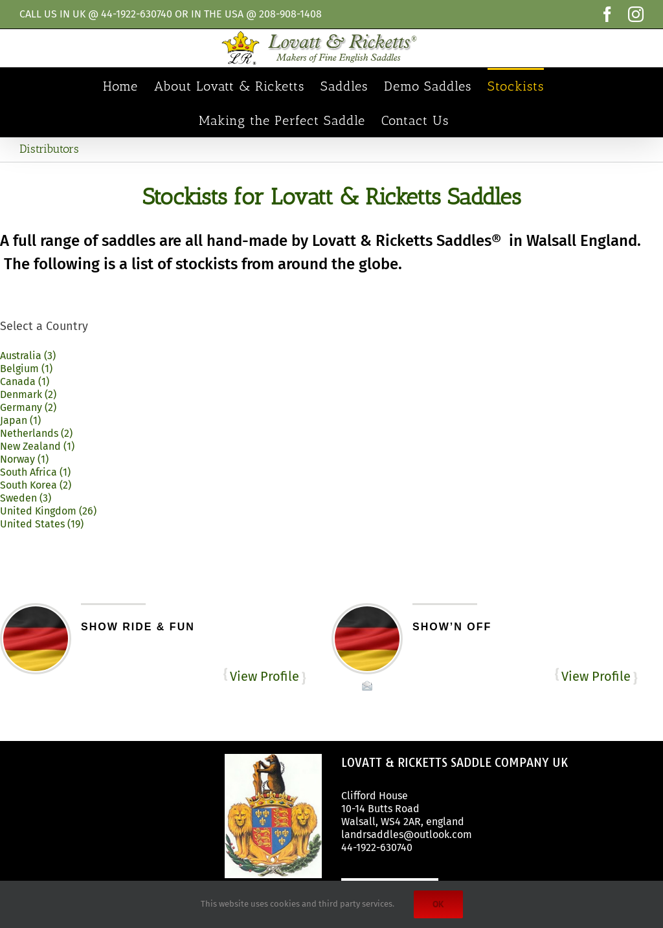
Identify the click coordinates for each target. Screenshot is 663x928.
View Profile (264, 676)
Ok (438, 904)
